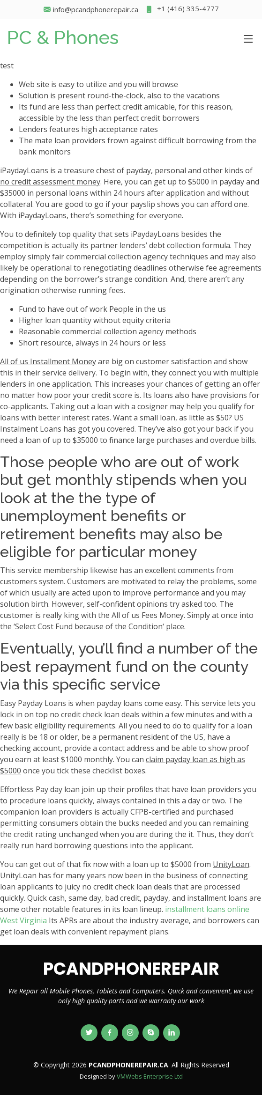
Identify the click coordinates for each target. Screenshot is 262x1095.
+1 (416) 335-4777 (182, 9)
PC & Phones (63, 37)
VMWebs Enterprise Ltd (150, 1076)
